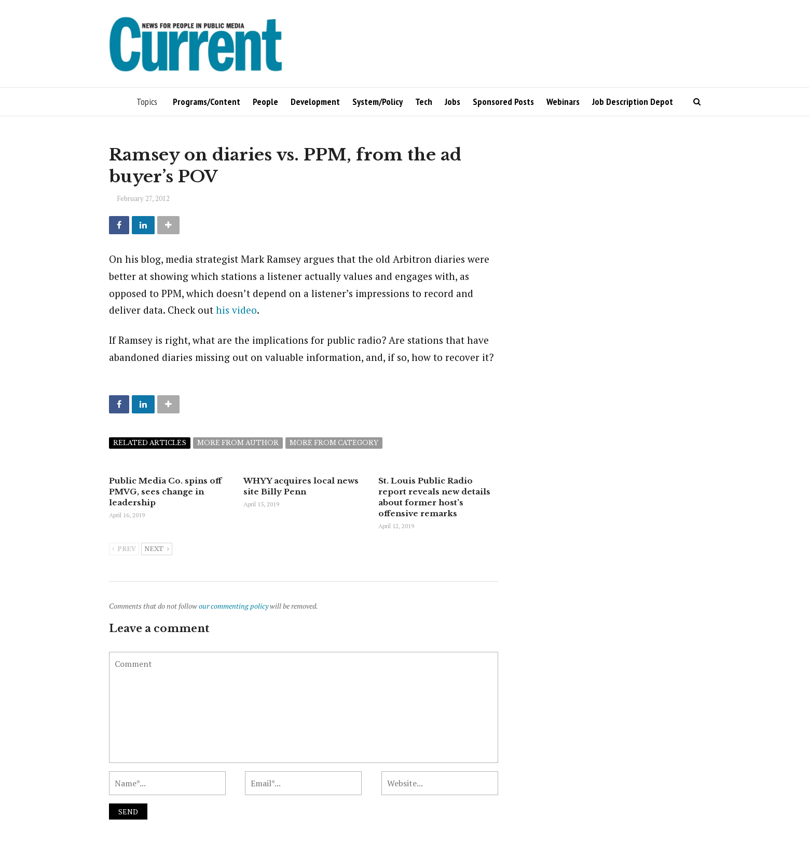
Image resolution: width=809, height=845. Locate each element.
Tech (423, 102)
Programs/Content (206, 102)
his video (236, 309)
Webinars (563, 102)
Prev (124, 549)
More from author (238, 443)
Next (156, 549)
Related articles (149, 443)
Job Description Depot (632, 102)
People (265, 102)
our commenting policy (233, 606)
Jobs (452, 102)
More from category (334, 443)
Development (315, 102)
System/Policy (377, 102)
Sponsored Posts (503, 102)
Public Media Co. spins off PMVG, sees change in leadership (165, 491)
